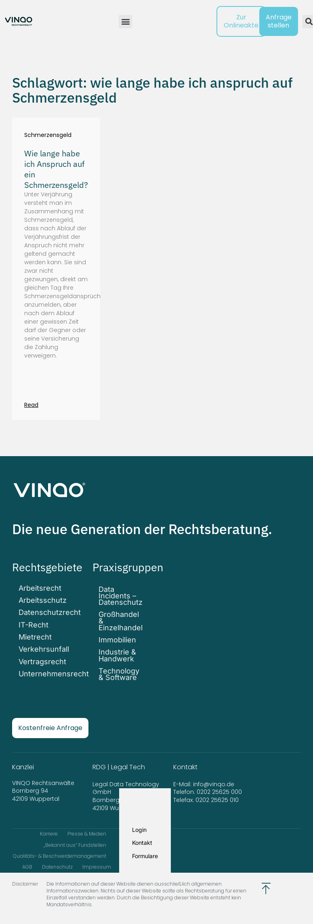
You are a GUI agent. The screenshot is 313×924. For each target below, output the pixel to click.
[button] (125, 21)
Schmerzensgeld (47, 135)
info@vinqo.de (214, 780)
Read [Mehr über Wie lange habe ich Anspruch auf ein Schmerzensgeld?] (31, 405)
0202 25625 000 (219, 788)
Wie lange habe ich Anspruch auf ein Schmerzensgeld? (56, 169)
